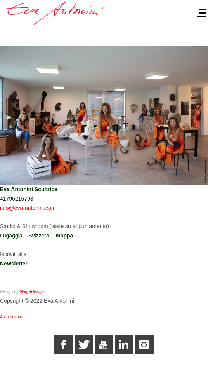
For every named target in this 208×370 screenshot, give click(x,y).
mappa (64, 235)
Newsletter (14, 263)
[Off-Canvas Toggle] (199, 10)
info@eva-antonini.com (27, 208)
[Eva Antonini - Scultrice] (56, 12)
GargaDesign (31, 291)
